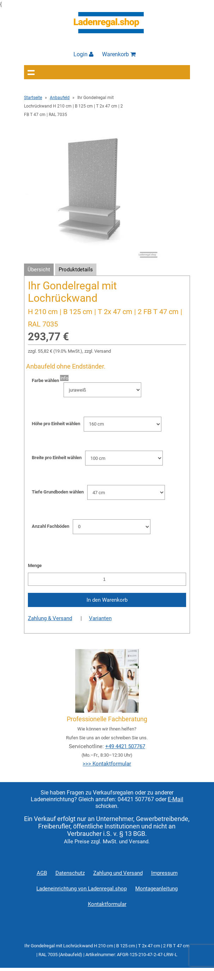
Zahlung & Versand (50, 618)
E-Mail (175, 799)
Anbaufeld (60, 97)
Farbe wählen (45, 380)
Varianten (100, 618)
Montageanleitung (156, 888)
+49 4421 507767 (125, 746)
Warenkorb (119, 54)
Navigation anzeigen (31, 72)
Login (83, 54)
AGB (42, 873)
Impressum (164, 873)
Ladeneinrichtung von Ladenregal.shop (81, 888)
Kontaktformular (107, 904)
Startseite (33, 97)
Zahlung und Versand (118, 873)
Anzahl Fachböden (50, 526)
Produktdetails (76, 269)
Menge (35, 565)
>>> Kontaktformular (107, 764)
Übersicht (39, 269)
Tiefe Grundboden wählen (58, 492)
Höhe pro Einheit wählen (56, 423)
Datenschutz (70, 873)
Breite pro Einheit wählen (57, 457)
